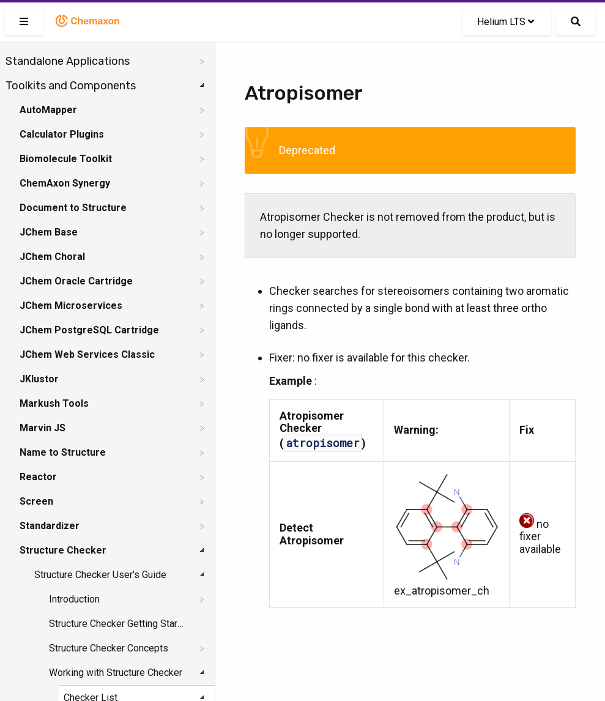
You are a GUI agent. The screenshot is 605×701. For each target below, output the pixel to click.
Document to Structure (73, 207)
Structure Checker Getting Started (117, 623)
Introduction (74, 599)
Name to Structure (63, 452)
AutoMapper (48, 110)
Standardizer (50, 526)
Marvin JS (42, 428)
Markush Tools (54, 403)
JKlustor (39, 379)
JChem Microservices (71, 305)
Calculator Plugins (62, 134)
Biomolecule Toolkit (66, 159)
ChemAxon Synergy (65, 183)
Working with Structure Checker (115, 672)
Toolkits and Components (71, 85)
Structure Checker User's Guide (100, 574)
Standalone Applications (68, 61)
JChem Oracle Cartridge (76, 281)
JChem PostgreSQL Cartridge (89, 330)
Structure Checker (63, 550)
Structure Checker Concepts (108, 648)
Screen (36, 501)
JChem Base (49, 232)
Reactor (38, 477)
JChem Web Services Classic (87, 354)
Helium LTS (505, 22)
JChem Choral (52, 256)
